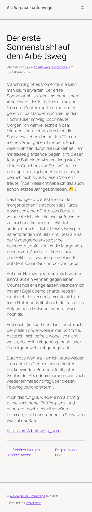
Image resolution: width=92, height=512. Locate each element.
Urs (27, 67)
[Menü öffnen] (82, 7)
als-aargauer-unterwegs (27, 496)
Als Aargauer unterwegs (29, 7)
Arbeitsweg (42, 67)
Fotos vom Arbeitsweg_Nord (34, 430)
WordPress (33, 503)
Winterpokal (59, 67)
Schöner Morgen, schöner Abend (23, 452)
